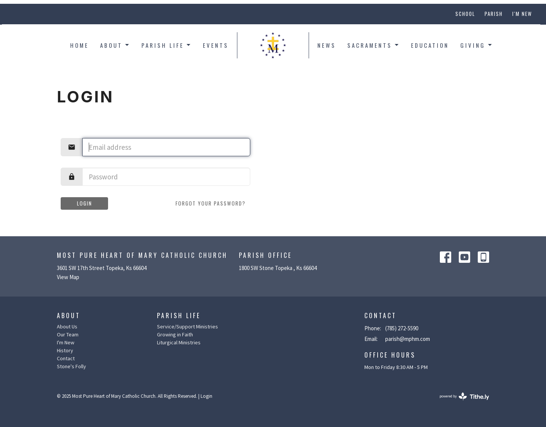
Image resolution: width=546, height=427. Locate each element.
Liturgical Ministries (179, 342)
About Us (67, 326)
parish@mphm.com (407, 338)
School (465, 13)
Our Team (67, 334)
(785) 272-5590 (401, 328)
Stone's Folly (71, 366)
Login (84, 203)
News (326, 45)
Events (216, 45)
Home (79, 45)
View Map (68, 277)
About (115, 45)
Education (430, 45)
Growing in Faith (175, 334)
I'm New (522, 13)
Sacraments (373, 45)
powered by (464, 396)
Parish (494, 13)
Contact (66, 358)
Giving (476, 45)
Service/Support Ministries (187, 326)
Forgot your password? (211, 203)
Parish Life (166, 45)
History (65, 350)
